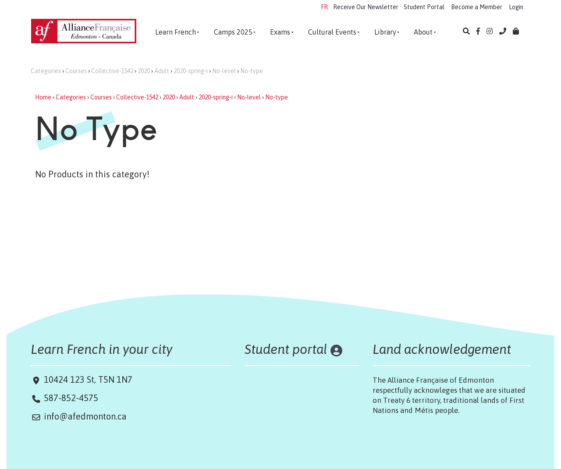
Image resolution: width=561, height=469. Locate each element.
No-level (224, 70)
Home (43, 97)
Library (385, 32)
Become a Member (476, 7)
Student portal (286, 349)
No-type (251, 70)
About (423, 32)
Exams (280, 32)
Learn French (175, 32)
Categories (46, 70)
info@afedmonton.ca (85, 416)
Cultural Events (332, 32)
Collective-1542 (112, 70)
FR (324, 7)
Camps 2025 (233, 32)
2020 (144, 70)
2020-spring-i (191, 70)
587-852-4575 (71, 398)
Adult (161, 70)
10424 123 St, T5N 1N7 (87, 379)
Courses (76, 70)
